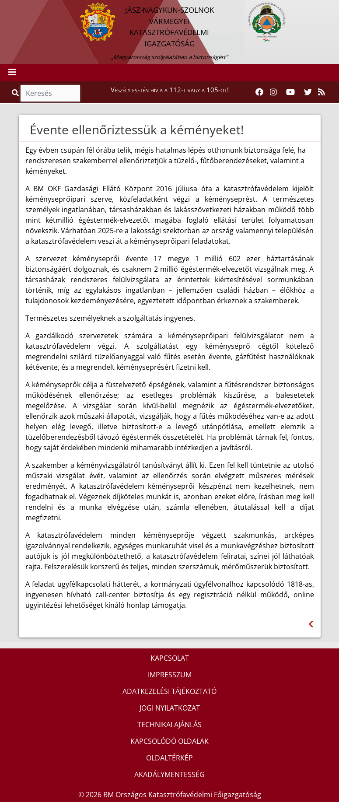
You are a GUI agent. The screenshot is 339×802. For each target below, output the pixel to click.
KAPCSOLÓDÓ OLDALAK (169, 741)
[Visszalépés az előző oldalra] (311, 624)
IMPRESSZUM (170, 674)
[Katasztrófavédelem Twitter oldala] (308, 92)
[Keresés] (50, 93)
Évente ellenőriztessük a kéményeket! (137, 129)
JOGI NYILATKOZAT (170, 708)
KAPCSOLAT (169, 658)
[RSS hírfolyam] (321, 92)
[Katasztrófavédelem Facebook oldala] (259, 92)
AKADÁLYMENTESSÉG (169, 774)
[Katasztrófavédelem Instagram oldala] (273, 92)
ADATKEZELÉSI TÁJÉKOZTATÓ (169, 691)
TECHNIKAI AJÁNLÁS (169, 724)
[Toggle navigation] (12, 72)
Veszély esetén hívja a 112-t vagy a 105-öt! (170, 89)
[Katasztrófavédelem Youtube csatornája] (290, 92)
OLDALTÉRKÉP (169, 758)
